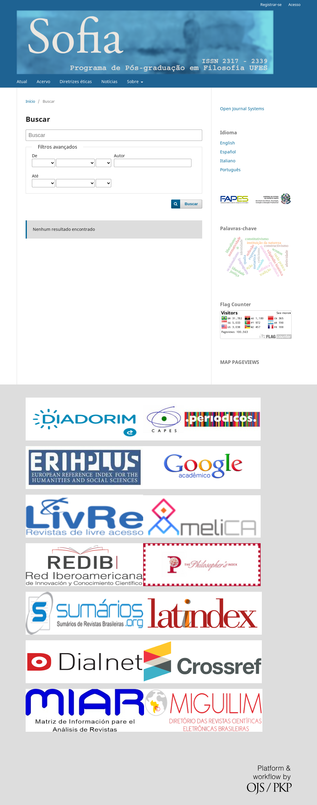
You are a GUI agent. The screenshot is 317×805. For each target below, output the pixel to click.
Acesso (294, 4)
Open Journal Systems (242, 108)
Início (30, 101)
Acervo (43, 81)
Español (228, 152)
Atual (22, 81)
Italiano (227, 161)
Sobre (133, 81)
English (227, 143)
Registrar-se (271, 4)
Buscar (191, 204)
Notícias (109, 81)
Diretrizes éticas (76, 81)
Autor (119, 155)
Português (230, 169)
